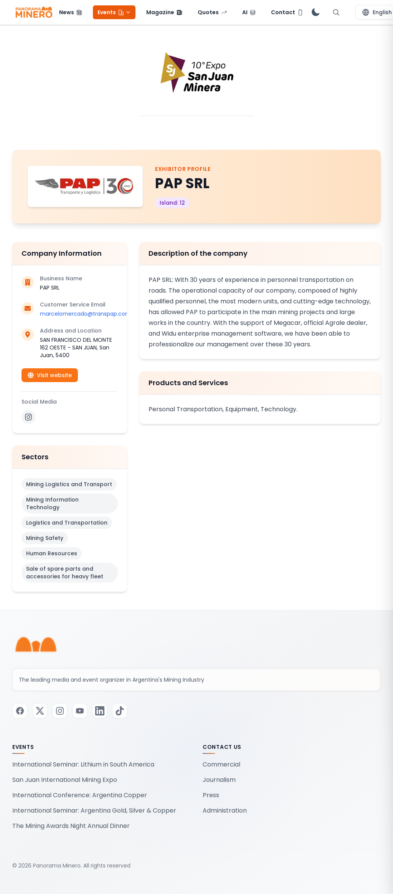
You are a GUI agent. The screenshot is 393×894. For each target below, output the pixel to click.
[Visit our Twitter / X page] (40, 711)
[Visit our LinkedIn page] (99, 711)
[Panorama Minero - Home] (33, 12)
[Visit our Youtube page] (80, 711)
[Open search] (336, 12)
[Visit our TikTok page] (119, 711)
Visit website (50, 375)
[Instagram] (28, 417)
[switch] (315, 12)
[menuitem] (70, 12)
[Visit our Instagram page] (60, 711)
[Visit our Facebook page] (20, 711)
